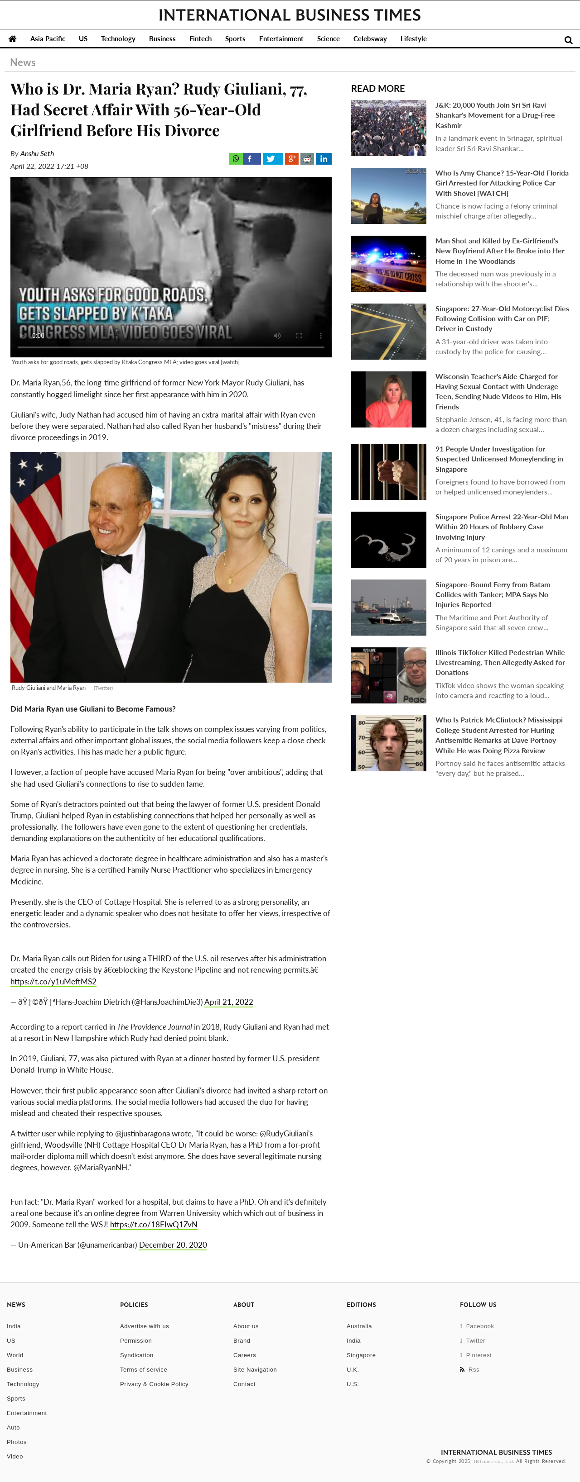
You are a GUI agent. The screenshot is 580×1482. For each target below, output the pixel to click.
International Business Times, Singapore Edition (290, 15)
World (15, 1355)
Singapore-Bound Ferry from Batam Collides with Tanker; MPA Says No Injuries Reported (492, 594)
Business (162, 38)
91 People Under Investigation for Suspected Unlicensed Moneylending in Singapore (499, 458)
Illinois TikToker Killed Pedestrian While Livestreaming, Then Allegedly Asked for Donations (500, 662)
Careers (244, 1355)
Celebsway (370, 38)
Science (328, 38)
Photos (17, 1442)
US (83, 38)
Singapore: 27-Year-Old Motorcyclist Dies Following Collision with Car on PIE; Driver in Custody (502, 318)
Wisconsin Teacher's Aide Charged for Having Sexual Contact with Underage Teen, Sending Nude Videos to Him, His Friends (498, 391)
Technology (118, 38)
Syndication (137, 1355)
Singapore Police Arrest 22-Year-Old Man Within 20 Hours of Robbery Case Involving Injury (501, 526)
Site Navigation (255, 1369)
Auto (13, 1427)
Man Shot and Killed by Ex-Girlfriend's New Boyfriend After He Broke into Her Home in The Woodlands (500, 250)
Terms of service (143, 1369)
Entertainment (281, 38)
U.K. (353, 1369)
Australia (359, 1326)
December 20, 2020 (173, 1244)
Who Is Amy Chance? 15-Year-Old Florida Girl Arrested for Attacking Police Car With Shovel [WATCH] (502, 182)
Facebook (477, 1326)
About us (246, 1326)
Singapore (361, 1355)
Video (15, 1456)
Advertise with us (144, 1326)
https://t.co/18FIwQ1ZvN (154, 1224)
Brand (242, 1340)
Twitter (472, 1340)
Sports (235, 38)
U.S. (353, 1384)
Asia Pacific (47, 38)
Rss (469, 1369)
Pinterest (476, 1355)
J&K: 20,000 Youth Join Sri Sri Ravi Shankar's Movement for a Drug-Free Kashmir (495, 114)
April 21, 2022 (228, 1002)
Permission (136, 1340)
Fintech (200, 38)
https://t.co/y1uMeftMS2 (53, 981)
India (14, 1326)
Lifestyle (414, 38)
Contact (244, 1384)
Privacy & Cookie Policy (154, 1384)
